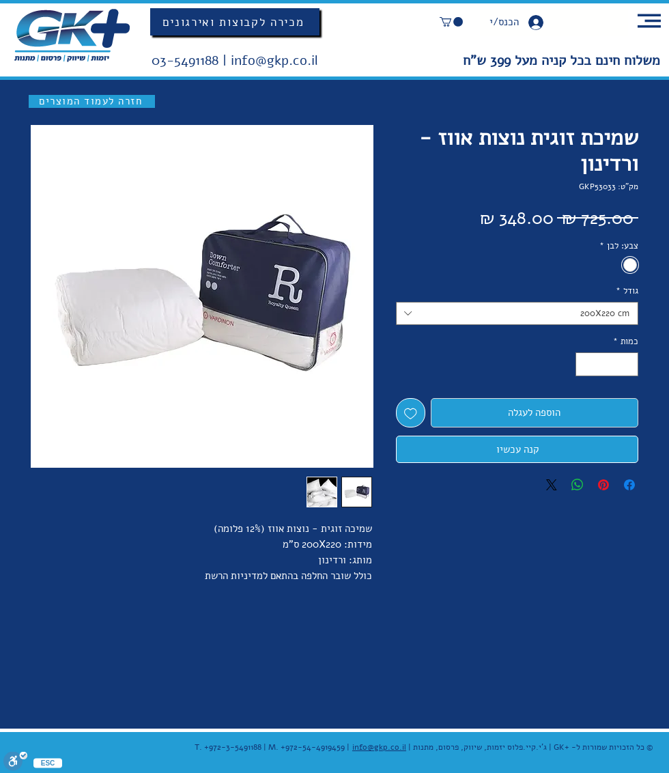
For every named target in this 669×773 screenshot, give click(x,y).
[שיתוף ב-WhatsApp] (577, 485)
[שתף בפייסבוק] (629, 485)
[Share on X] (551, 485)
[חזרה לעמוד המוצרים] (92, 101)
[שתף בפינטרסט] (603, 485)
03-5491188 (187, 60)
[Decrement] (629, 364)
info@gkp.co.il (274, 60)
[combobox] (517, 313)
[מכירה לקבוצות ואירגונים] (234, 22)
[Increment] (586, 364)
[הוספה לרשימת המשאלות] (410, 412)
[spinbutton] (607, 364)
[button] (451, 22)
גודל (627, 290)
